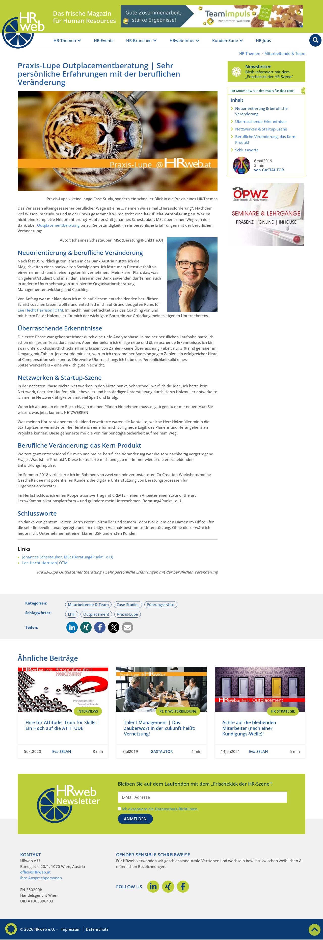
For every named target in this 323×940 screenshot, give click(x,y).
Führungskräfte (160, 604)
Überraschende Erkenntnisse (261, 121)
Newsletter (258, 66)
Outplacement (96, 614)
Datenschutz (97, 929)
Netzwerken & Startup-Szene (261, 128)
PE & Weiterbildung (178, 711)
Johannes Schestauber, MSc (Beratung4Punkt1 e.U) (67, 556)
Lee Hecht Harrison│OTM (40, 310)
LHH (71, 614)
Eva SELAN (61, 751)
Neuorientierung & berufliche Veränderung (261, 111)
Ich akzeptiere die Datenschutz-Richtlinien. (160, 808)
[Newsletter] (236, 71)
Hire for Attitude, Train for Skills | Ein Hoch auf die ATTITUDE (62, 725)
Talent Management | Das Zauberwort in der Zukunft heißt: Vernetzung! (159, 728)
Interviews (87, 711)
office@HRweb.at (35, 872)
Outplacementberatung (58, 225)
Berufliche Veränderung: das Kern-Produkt (266, 139)
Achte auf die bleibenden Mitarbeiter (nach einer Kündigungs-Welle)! (249, 728)
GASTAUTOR (162, 751)
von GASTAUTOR (269, 169)
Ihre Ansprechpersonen (41, 877)
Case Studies (128, 604)
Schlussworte (247, 149)
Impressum (70, 929)
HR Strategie (283, 711)
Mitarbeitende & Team (284, 53)
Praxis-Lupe (127, 614)
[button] (72, 627)
